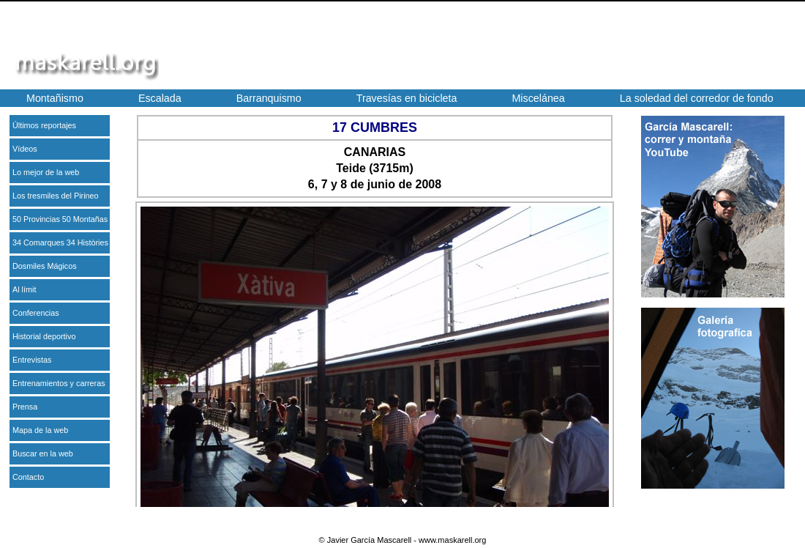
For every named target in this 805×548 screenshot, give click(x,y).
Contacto (28, 477)
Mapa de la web (40, 430)
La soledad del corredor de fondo (697, 98)
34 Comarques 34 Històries (60, 242)
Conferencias (35, 312)
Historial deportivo (43, 336)
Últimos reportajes (44, 125)
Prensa (24, 406)
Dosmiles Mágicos (44, 266)
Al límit (24, 289)
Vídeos (24, 148)
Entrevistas (31, 359)
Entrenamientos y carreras (58, 383)
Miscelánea (538, 98)
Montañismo (54, 98)
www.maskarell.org (452, 540)
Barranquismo (269, 98)
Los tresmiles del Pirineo (55, 195)
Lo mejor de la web (45, 172)
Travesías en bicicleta (406, 98)
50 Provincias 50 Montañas (60, 219)
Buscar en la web (42, 453)
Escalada (159, 98)
